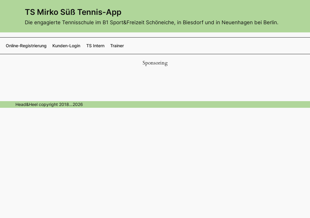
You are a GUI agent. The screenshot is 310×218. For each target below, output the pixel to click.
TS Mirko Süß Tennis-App (73, 12)
